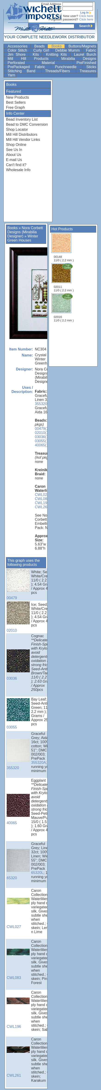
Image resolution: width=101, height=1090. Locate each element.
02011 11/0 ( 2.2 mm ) (64, 277)
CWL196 (18, 1013)
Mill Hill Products (32, 59)
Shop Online (16, 145)
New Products (17, 97)
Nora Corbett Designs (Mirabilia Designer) (25, 232)
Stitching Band (24, 71)
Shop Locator (17, 129)
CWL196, (42, 503)
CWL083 (18, 964)
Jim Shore (18, 54)
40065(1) (42, 445)
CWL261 (42, 507)
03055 (18, 713)
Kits (37, 54)
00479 (18, 584)
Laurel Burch (85, 54)
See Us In (14, 150)
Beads (40, 46)
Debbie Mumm (68, 50)
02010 (18, 616)
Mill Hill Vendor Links (23, 140)
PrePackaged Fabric (29, 67)
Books (57, 46)
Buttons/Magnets (82, 46)
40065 (18, 809)
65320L (37, 873)
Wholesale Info (18, 170)
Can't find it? (16, 165)
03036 (18, 664)
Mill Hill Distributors (21, 134)
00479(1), (43, 429)
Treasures (88, 71)
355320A (38, 763)
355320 (41, 404)
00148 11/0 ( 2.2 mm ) (64, 247)
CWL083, (42, 499)
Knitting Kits (57, 54)
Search (87, 26)
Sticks (91, 67)
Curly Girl (41, 50)
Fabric (91, 50)
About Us (13, 155)
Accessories (19, 46)
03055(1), (43, 441)
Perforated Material (40, 63)
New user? (70, 16)
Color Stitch (18, 50)
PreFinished (86, 63)
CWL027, (42, 495)
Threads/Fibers (60, 71)
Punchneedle (68, 67)
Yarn (11, 75)
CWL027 (18, 913)
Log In (86, 12)
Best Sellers (16, 102)
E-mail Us (14, 160)
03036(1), (43, 437)
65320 (18, 864)
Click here (86, 16)
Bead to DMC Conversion (27, 124)
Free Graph (15, 107)
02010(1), (43, 433)
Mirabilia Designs (78, 59)
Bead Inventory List (22, 119)
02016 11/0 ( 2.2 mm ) (64, 307)
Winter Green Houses (22, 238)
